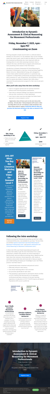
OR (25, 108)
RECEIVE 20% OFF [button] (9, 221)
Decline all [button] (43, 389)
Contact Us (32, 3)
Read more (5, 391)
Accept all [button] (35, 389)
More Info (21, 215)
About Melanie (26, 3)
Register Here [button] (25, 118)
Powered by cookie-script (6, 392)
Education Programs (38, 3)
